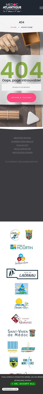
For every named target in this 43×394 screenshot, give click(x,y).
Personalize (10, 389)
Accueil (13, 27)
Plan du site (22, 146)
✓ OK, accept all (23, 384)
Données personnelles (22, 142)
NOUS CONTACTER (22, 149)
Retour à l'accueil (22, 98)
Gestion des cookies (22, 153)
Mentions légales (22, 138)
